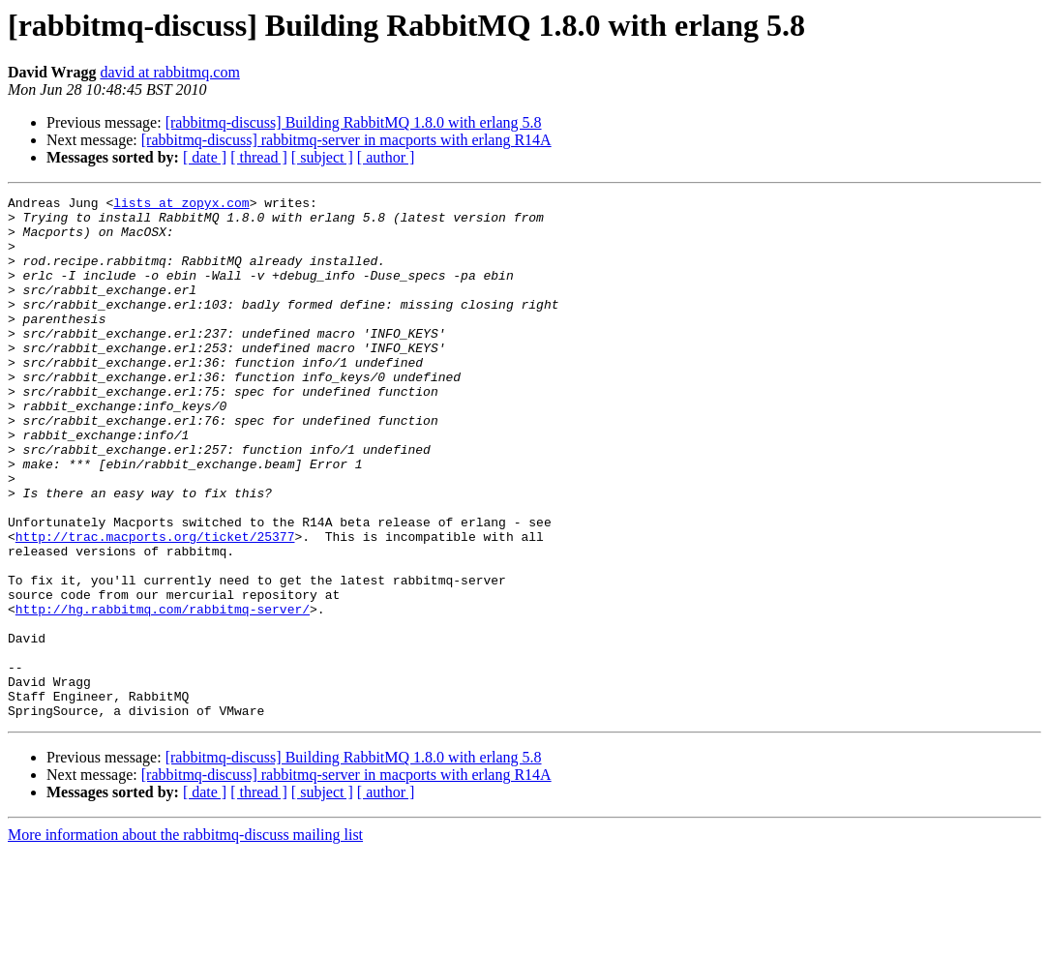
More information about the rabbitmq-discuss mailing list (185, 939)
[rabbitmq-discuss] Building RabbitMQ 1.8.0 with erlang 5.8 (353, 122)
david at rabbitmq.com (169, 72)
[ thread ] (258, 157)
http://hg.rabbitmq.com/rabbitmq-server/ (162, 693)
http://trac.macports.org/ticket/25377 (155, 605)
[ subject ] (322, 157)
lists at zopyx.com (181, 205)
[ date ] (204, 157)
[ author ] (386, 157)
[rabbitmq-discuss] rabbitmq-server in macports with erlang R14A (346, 140)
